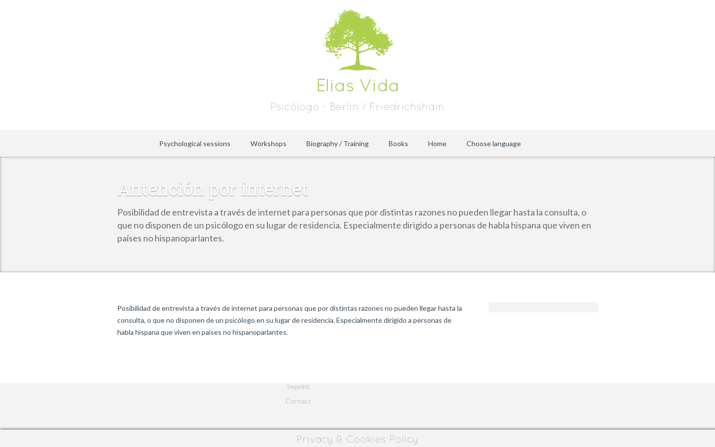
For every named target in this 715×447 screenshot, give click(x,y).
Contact (298, 401)
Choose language (494, 143)
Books (398, 143)
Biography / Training (337, 143)
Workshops (268, 143)
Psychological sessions (195, 143)
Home (437, 143)
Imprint (298, 386)
